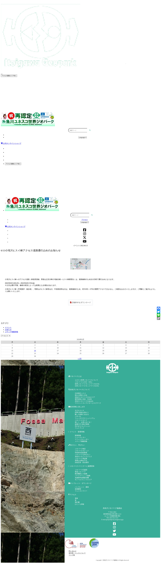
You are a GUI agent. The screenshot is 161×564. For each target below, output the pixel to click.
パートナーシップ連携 (82, 476)
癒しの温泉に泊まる (82, 414)
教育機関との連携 (81, 474)
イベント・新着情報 (83, 94)
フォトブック (79, 428)
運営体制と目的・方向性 (83, 399)
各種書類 (78, 489)
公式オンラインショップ (11, 143)
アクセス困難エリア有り (9, 75)
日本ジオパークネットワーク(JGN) (87, 386)
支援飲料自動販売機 (82, 477)
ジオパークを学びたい (82, 454)
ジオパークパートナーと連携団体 (83, 103)
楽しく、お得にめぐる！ (83, 422)
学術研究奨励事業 (81, 452)
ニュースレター (80, 437)
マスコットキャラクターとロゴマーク (88, 403)
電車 (76, 498)
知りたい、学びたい (83, 98)
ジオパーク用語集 (81, 458)
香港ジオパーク (80, 472)
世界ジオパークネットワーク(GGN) (87, 384)
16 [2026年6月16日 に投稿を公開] (35, 351)
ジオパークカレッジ (82, 451)
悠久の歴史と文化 (81, 395)
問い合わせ (72, 551)
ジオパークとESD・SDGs (83, 382)
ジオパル (78, 416)
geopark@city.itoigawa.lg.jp (114, 519)
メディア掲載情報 (11, 332)
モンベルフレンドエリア (83, 479)
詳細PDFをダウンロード (80, 302)
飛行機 (77, 502)
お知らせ (8, 330)
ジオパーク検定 (80, 449)
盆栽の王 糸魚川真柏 (82, 424)
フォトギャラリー (81, 491)
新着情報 (78, 435)
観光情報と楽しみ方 (83, 89)
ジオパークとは (83, 81)
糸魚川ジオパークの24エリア (85, 397)
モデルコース (79, 410)
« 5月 (80, 359)
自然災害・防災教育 (82, 462)
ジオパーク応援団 (81, 470)
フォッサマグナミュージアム (85, 418)
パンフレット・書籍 (82, 487)
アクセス (82, 135)
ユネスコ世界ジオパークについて (86, 380)
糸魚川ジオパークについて (83, 85)
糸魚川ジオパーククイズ (83, 456)
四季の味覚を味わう (82, 412)
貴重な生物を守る (81, 460)
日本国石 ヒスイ (80, 393)
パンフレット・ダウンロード (83, 107)
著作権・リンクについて (77, 553)
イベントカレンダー (82, 439)
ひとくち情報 (79, 504)
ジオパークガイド (81, 420)
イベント (8, 327)
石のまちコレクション (82, 426)
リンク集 (72, 555)
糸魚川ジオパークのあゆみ (84, 401)
